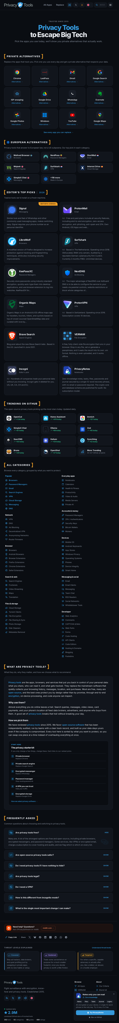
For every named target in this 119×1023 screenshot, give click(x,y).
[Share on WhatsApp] (60, 937)
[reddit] (25, 998)
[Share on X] (29, 937)
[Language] (89, 5)
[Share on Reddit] (55, 937)
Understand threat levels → (102, 948)
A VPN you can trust (24, 786)
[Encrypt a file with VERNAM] (69, 5)
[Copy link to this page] (11, 937)
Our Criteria (102, 986)
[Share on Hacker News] (50, 937)
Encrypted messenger (25, 771)
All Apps (48, 5)
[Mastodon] (19, 998)
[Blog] (6, 998)
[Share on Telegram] (66, 937)
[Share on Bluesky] (34, 937)
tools (7, 1020)
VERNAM (80, 990)
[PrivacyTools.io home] (18, 5)
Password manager (24, 779)
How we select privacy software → (24, 801)
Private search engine (25, 764)
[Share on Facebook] (40, 937)
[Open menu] (110, 4)
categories (19, 1020)
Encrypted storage (24, 794)
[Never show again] (114, 994)
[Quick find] (100, 5)
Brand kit (101, 990)
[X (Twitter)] (13, 998)
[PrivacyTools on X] (75, 5)
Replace (60, 5)
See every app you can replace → (58, 132)
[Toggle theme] (82, 5)
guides (30, 1020)
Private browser (23, 756)
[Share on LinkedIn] (45, 937)
